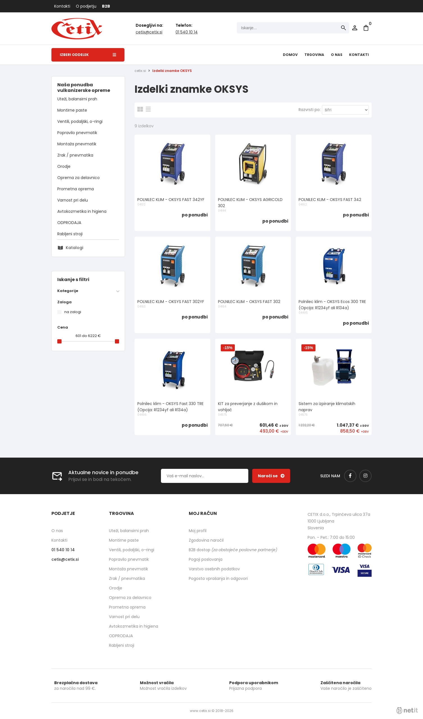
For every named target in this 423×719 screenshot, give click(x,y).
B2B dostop (233, 550)
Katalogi (74, 247)
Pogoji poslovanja (205, 559)
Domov (290, 54)
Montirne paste (72, 110)
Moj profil (197, 530)
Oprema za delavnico (78, 177)
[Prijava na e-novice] (271, 476)
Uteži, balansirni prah (77, 99)
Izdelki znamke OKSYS (172, 70)
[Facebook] (350, 476)
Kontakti (62, 6)
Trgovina (314, 54)
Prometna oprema (75, 189)
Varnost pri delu (72, 200)
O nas (336, 54)
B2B (106, 6)
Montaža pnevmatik (76, 144)
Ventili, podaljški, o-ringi (80, 121)
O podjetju (86, 6)
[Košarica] (366, 27)
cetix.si (140, 70)
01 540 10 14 (187, 32)
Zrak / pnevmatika (75, 155)
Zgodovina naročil (206, 540)
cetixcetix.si (149, 32)
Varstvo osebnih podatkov (214, 569)
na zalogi (72, 312)
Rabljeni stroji (70, 234)
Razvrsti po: (309, 109)
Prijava (354, 27)
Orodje (63, 166)
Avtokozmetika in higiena (81, 211)
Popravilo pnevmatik (77, 132)
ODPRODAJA (69, 222)
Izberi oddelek (88, 54)
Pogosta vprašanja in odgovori (218, 578)
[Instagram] (365, 476)
